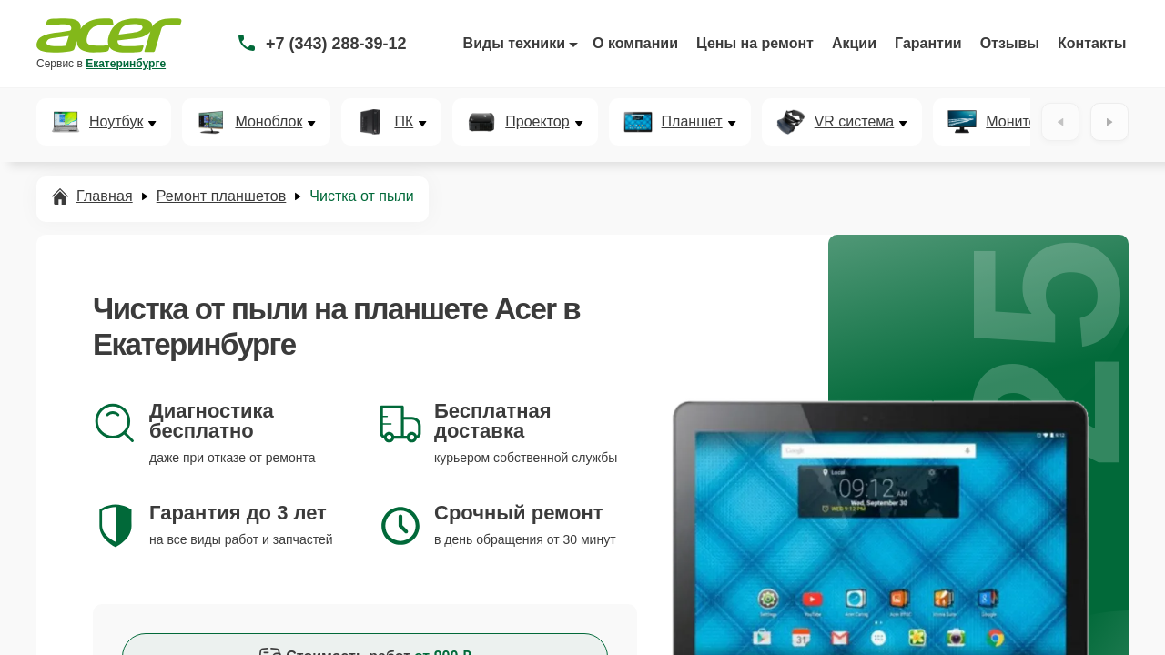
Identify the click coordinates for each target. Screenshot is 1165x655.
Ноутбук (116, 122)
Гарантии (928, 43)
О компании (635, 43)
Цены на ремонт (755, 43)
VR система (855, 122)
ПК (403, 122)
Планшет (692, 122)
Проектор (537, 122)
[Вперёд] (1109, 122)
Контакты (1092, 43)
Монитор (1015, 122)
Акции (854, 43)
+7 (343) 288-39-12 (336, 44)
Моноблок (268, 122)
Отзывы (1009, 43)
